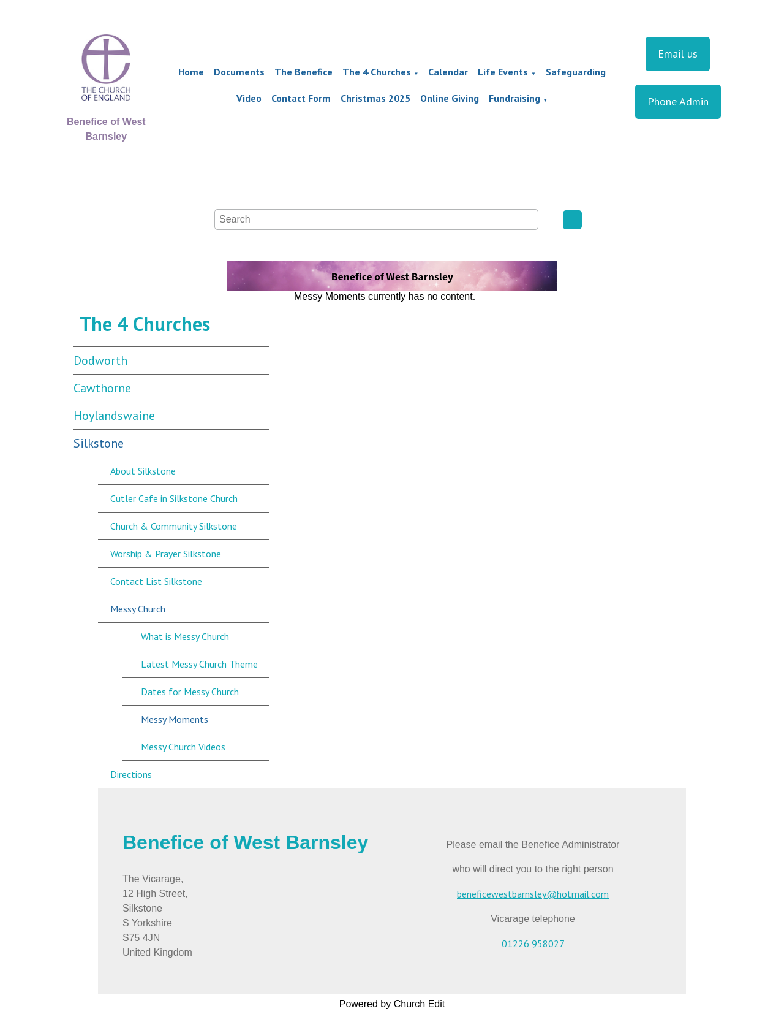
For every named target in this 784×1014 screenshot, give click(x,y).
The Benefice (303, 72)
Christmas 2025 (375, 98)
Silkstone (99, 443)
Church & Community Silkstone (173, 526)
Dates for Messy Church (190, 691)
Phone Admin (678, 101)
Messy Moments (174, 719)
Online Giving (449, 98)
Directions (131, 774)
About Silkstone (143, 471)
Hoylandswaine (114, 416)
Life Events (503, 72)
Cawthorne (102, 388)
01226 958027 (533, 943)
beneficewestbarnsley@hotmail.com (533, 894)
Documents (239, 72)
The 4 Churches (376, 72)
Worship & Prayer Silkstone (165, 553)
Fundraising (514, 98)
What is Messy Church (185, 636)
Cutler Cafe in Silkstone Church (174, 498)
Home (191, 72)
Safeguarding (576, 72)
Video (249, 98)
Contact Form (301, 98)
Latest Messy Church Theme (199, 664)
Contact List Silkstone (156, 581)
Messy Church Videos (183, 747)
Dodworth (100, 360)
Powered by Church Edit (392, 1004)
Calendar (448, 72)
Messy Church (137, 609)
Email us (678, 54)
